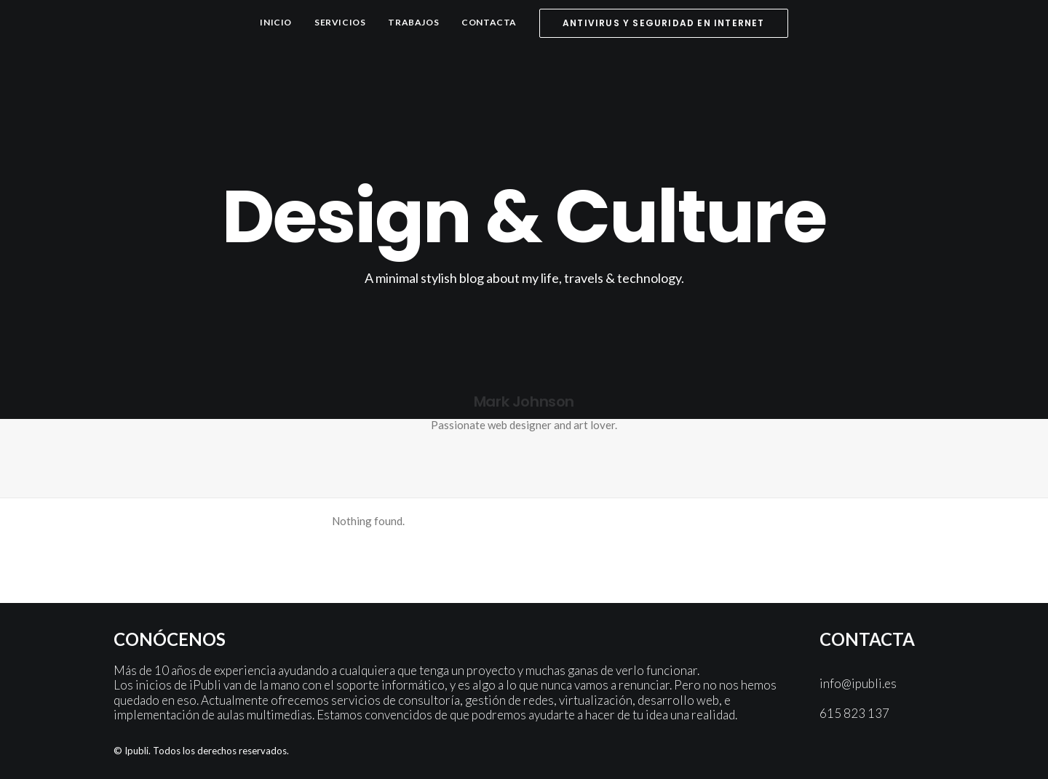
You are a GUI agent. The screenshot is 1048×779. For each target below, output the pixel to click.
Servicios (339, 22)
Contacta (489, 22)
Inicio (276, 22)
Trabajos (413, 22)
